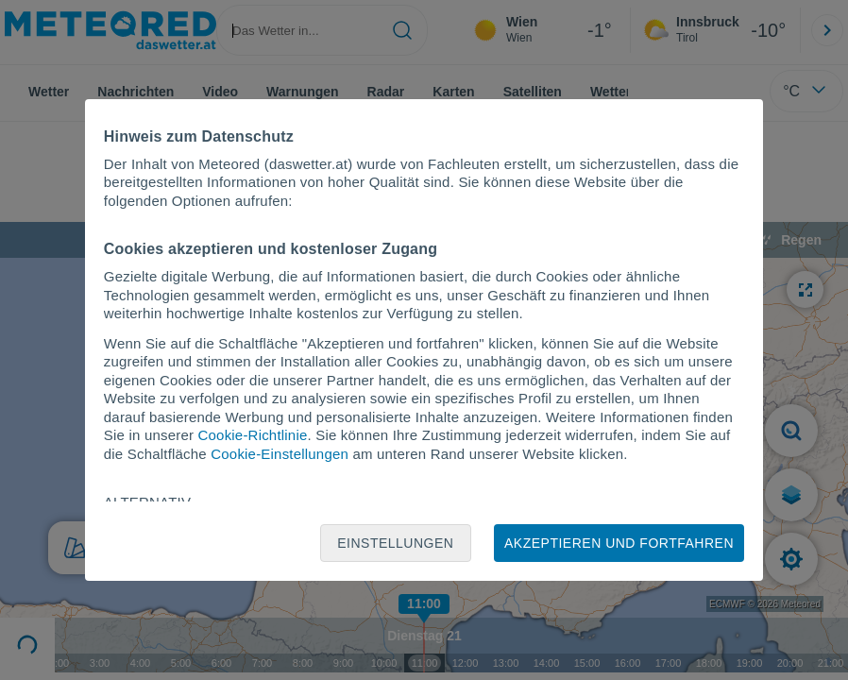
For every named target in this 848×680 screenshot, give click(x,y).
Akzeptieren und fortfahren (619, 543)
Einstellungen (395, 543)
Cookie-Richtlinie (253, 435)
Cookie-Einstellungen (279, 454)
